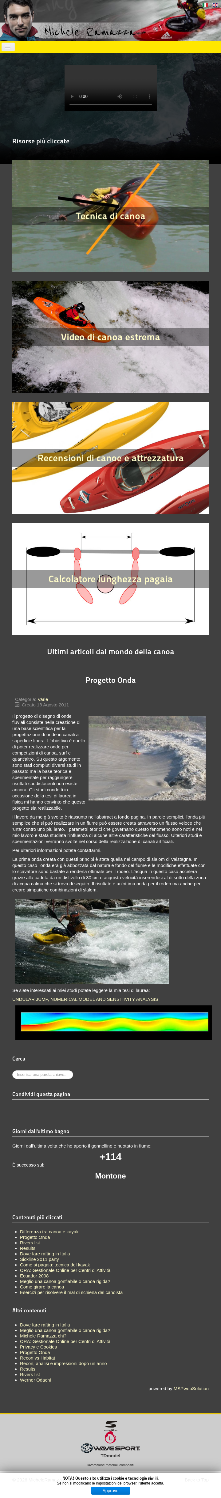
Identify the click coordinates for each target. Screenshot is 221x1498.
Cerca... (12, 1070)
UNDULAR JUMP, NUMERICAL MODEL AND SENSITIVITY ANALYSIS (85, 999)
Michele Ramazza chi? (43, 1335)
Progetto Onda (35, 1352)
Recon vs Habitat (37, 1357)
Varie (42, 699)
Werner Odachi (35, 1380)
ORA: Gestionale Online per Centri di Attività (65, 1341)
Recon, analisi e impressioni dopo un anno (63, 1363)
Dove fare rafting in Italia (45, 1324)
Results (27, 1368)
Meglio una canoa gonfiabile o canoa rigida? (65, 1330)
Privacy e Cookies (38, 1346)
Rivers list (30, 1374)
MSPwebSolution (191, 1388)
